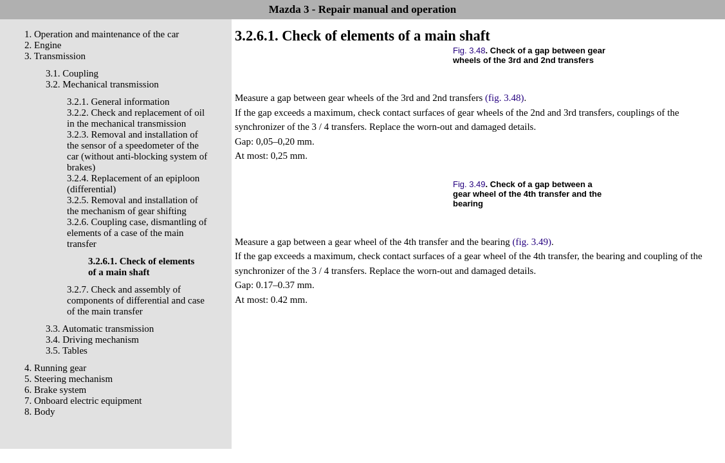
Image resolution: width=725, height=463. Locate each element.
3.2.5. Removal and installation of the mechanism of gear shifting (132, 205)
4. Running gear (55, 368)
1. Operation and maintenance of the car (101, 34)
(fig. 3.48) (504, 98)
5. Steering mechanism (68, 379)
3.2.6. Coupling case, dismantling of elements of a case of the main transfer (136, 233)
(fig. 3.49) (531, 242)
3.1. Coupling (72, 73)
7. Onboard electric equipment (83, 400)
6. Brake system (55, 390)
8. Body (39, 411)
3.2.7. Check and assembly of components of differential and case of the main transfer (136, 300)
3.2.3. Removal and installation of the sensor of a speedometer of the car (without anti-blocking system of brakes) (137, 150)
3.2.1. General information (118, 101)
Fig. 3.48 (469, 50)
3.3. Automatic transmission (100, 328)
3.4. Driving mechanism (92, 339)
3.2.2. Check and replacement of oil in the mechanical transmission (136, 118)
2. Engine (43, 45)
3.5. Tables (66, 350)
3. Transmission (55, 56)
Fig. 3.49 (469, 184)
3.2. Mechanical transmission (102, 84)
